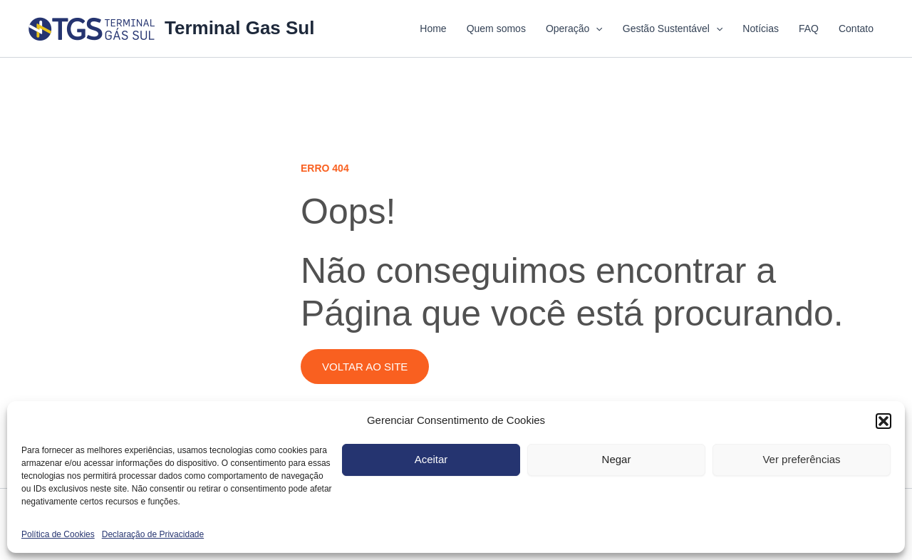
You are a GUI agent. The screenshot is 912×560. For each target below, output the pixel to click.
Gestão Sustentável (673, 28)
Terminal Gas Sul (239, 27)
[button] (883, 421)
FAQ (809, 28)
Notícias (760, 28)
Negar (616, 459)
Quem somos (496, 28)
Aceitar (431, 459)
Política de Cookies (58, 534)
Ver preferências (801, 459)
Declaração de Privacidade (153, 534)
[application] (595, 28)
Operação (574, 28)
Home (433, 28)
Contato (856, 28)
